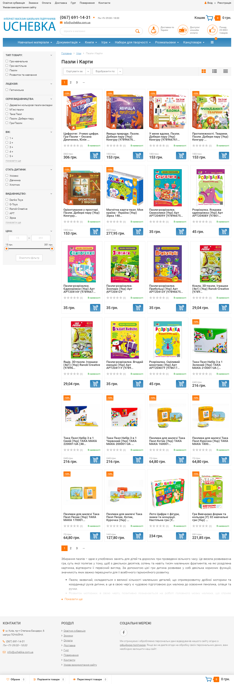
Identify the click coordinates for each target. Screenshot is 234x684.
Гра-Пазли (14, 123)
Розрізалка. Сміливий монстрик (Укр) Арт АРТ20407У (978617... (164, 365)
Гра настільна (16, 65)
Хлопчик (13, 184)
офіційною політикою (133, 644)
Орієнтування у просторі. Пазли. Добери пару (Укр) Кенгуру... (81, 212)
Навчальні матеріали (33, 42)
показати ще (13, 160)
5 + (9, 156)
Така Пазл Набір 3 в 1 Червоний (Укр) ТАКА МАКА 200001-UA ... (121, 441)
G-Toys (12, 204)
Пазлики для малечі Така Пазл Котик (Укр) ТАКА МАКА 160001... (167, 441)
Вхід (208, 2)
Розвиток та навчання (21, 74)
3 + (9, 147)
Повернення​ (87, 2)
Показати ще (72, 599)
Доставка (61, 2)
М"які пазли (15, 109)
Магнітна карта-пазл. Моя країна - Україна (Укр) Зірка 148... (124, 212)
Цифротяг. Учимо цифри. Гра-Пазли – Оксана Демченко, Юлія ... (81, 136)
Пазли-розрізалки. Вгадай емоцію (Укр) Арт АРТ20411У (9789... (124, 365)
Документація (67, 42)
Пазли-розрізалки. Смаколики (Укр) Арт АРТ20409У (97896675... (166, 212)
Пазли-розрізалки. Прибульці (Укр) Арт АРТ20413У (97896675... (166, 288)
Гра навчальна (17, 61)
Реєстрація (224, 2)
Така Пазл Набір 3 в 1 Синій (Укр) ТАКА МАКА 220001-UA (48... (80, 441)
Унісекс (12, 175)
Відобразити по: (105, 71)
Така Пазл (14, 114)
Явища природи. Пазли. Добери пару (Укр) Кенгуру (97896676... (122, 136)
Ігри (104, 42)
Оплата (46, 2)
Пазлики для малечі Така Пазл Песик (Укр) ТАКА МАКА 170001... (81, 517)
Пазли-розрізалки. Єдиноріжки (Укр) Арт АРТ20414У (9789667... (79, 288)
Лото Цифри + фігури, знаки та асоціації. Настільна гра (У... (164, 517)
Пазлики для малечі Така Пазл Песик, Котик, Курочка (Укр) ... (124, 517)
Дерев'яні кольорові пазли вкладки (29, 105)
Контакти (104, 2)
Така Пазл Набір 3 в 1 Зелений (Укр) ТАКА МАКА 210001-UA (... (207, 365)
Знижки (33, 2)
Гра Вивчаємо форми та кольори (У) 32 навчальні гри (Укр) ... (210, 517)
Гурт (73, 2)
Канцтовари (192, 42)
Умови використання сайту (19, 7)
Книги (89, 42)
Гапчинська (15, 89)
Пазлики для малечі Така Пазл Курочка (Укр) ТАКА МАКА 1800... (210, 441)
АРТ (10, 213)
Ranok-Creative (16, 208)
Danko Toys (14, 199)
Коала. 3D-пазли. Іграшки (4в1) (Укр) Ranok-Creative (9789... (210, 288)
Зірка (11, 217)
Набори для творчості (131, 42)
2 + (9, 142)
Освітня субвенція (14, 2)
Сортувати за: (74, 71)
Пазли (11, 70)
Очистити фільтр (29, 257)
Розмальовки (165, 42)
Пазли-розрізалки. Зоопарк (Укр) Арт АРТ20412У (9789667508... (119, 290)
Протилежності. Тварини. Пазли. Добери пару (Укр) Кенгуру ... (210, 136)
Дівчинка (13, 180)
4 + (9, 151)
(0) (73, 146)
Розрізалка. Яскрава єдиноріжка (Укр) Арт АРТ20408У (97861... (207, 212)
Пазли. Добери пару (20, 118)
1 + (9, 138)
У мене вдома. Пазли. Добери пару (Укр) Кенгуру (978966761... (164, 136)
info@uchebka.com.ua (77, 22)
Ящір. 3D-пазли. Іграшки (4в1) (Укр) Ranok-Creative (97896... (81, 365)
